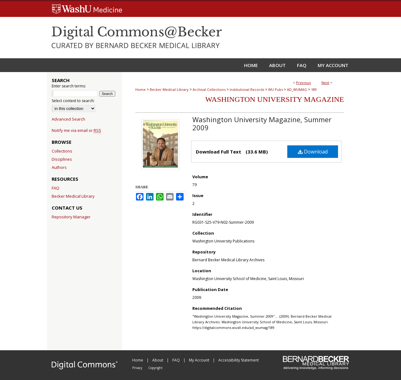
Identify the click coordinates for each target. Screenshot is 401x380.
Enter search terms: (69, 86)
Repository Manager (71, 217)
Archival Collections (209, 89)
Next (325, 82)
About (158, 360)
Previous (303, 82)
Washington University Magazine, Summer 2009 (261, 123)
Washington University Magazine (274, 99)
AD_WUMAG (297, 89)
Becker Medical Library (169, 89)
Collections (62, 151)
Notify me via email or (76, 130)
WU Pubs (275, 89)
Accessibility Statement (238, 360)
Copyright (155, 368)
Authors (59, 167)
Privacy (137, 368)
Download (313, 151)
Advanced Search (68, 119)
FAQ (55, 188)
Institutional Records (247, 89)
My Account (199, 360)
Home (140, 89)
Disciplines (62, 159)
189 (314, 89)
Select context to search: (73, 100)
